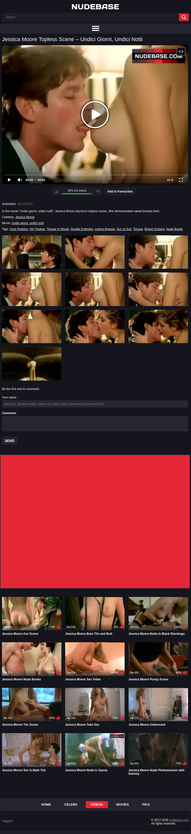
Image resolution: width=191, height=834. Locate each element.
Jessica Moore (25, 217)
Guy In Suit (124, 229)
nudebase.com (179, 820)
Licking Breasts (105, 229)
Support (7, 821)
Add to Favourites (120, 191)
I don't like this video (98, 191)
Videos (97, 804)
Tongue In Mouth (58, 229)
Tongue (138, 229)
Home (46, 804)
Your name (9, 397)
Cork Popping (19, 229)
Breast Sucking (154, 229)
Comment (9, 413)
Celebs (70, 804)
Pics (146, 804)
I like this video (56, 191)
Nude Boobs (174, 229)
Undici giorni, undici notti (27, 223)
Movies (122, 804)
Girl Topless (37, 229)
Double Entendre (82, 229)
